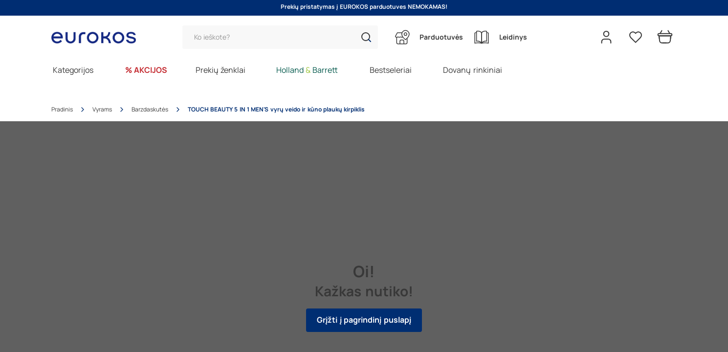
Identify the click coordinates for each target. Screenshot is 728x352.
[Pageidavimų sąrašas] (635, 37)
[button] (366, 37)
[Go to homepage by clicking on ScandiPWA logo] (97, 37)
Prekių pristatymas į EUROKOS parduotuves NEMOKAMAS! (364, 6)
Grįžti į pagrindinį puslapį (364, 320)
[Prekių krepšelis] (665, 37)
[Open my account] (606, 37)
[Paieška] (280, 37)
